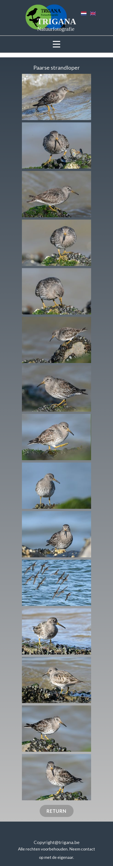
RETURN (56, 811)
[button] (56, 97)
